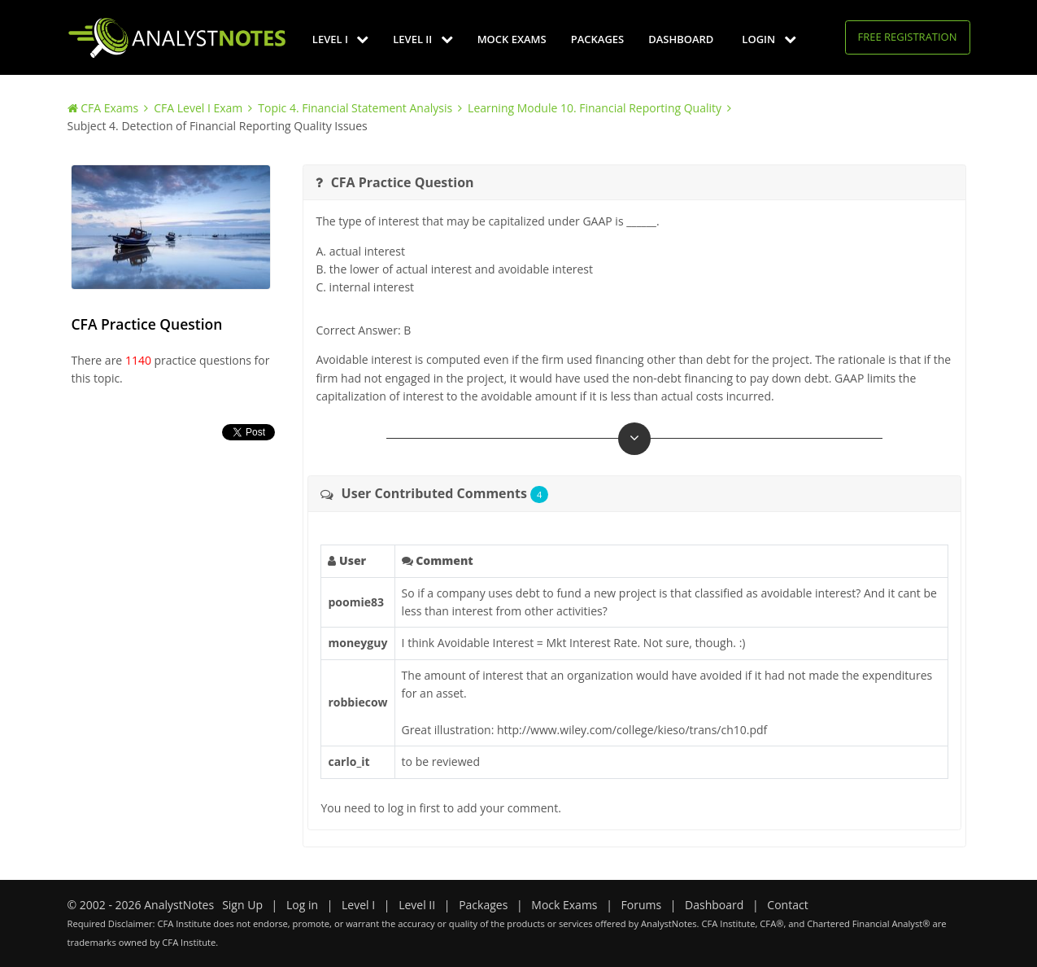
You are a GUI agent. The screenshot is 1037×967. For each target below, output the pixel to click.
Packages (597, 39)
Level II (422, 39)
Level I (340, 39)
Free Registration (907, 36)
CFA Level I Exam (198, 108)
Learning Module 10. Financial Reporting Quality (594, 108)
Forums (641, 904)
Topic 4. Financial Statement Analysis (355, 108)
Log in (302, 904)
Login (768, 39)
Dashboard (680, 39)
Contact (787, 904)
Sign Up (242, 904)
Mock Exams (512, 39)
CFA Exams (109, 108)
